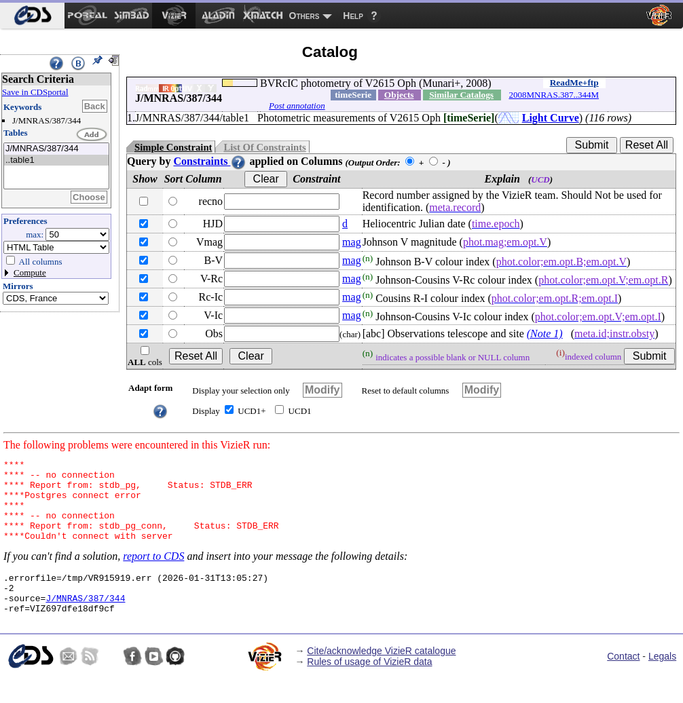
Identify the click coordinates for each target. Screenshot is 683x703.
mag (351, 242)
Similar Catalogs (461, 95)
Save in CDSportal (35, 92)
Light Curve (550, 118)
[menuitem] (32, 15)
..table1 (56, 160)
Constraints (209, 161)
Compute (30, 272)
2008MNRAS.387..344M (554, 95)
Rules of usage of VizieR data (369, 686)
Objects (399, 95)
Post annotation (297, 105)
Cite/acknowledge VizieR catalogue (381, 675)
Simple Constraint (173, 147)
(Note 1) (545, 333)
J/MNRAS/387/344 (56, 149)
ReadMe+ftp (574, 82)
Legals (662, 680)
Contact (623, 680)
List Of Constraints (264, 147)
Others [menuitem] (304, 15)
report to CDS (153, 572)
